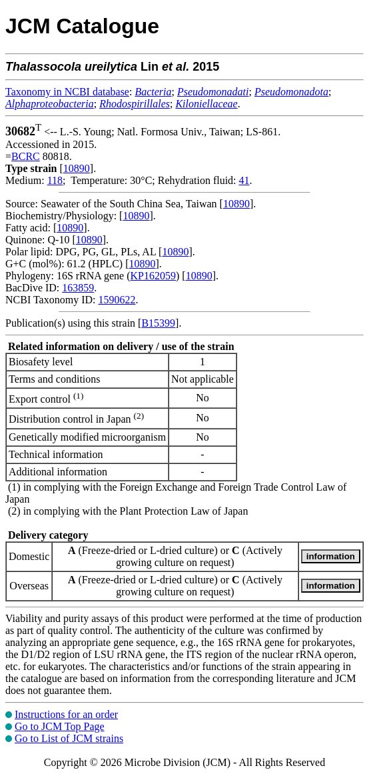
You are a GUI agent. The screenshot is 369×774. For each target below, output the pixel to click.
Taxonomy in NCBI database (67, 91)
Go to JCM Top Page (60, 726)
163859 (78, 287)
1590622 (116, 299)
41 (244, 180)
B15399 (158, 323)
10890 (76, 168)
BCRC (25, 156)
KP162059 (153, 275)
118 (55, 180)
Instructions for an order (66, 714)
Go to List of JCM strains (69, 738)
